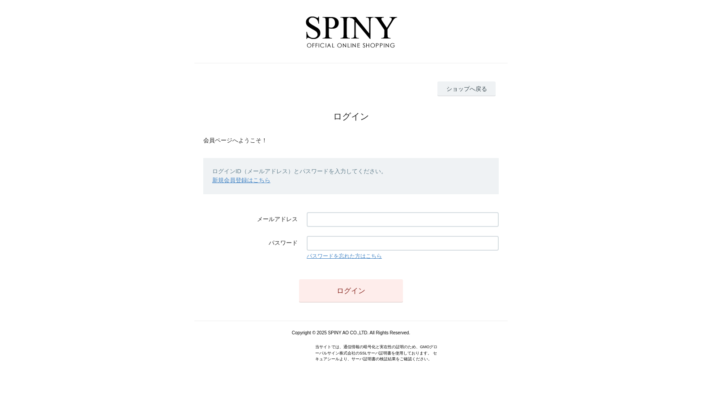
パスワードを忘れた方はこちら (344, 256)
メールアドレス (277, 219)
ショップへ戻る (466, 88)
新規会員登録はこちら (241, 180)
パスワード (283, 242)
